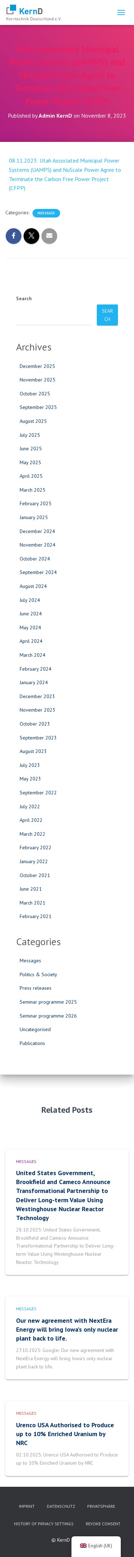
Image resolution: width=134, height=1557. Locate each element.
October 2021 (35, 875)
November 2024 (37, 545)
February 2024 (35, 669)
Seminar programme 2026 (48, 1016)
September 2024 (38, 572)
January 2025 (34, 517)
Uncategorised (35, 1029)
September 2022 (38, 792)
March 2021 (32, 903)
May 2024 (30, 627)
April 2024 (31, 641)
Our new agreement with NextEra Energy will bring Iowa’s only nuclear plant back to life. (67, 1329)
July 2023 (30, 765)
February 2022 (35, 847)
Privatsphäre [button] (101, 1506)
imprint (27, 1506)
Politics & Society (38, 974)
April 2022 (31, 820)
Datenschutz (61, 1506)
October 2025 (35, 393)
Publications (32, 1043)
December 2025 (37, 366)
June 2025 (31, 448)
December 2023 (37, 696)
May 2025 (30, 462)
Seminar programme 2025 (48, 1002)
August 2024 (33, 586)
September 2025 (38, 407)
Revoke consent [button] (103, 1523)
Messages (46, 213)
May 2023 (30, 778)
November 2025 (37, 380)
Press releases (35, 988)
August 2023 (33, 751)
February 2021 (35, 916)
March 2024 (32, 655)
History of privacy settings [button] (44, 1523)
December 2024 (37, 531)
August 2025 (33, 421)
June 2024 (31, 613)
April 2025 (31, 476)
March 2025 (32, 490)
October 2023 (35, 724)
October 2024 (35, 558)
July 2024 (30, 600)
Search (24, 298)
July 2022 (30, 806)
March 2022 (32, 834)
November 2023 (37, 710)
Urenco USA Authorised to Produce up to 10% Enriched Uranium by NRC (65, 1434)
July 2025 (30, 435)
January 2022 (34, 861)
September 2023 (38, 737)
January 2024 (34, 682)
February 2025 (35, 503)
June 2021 (31, 889)
